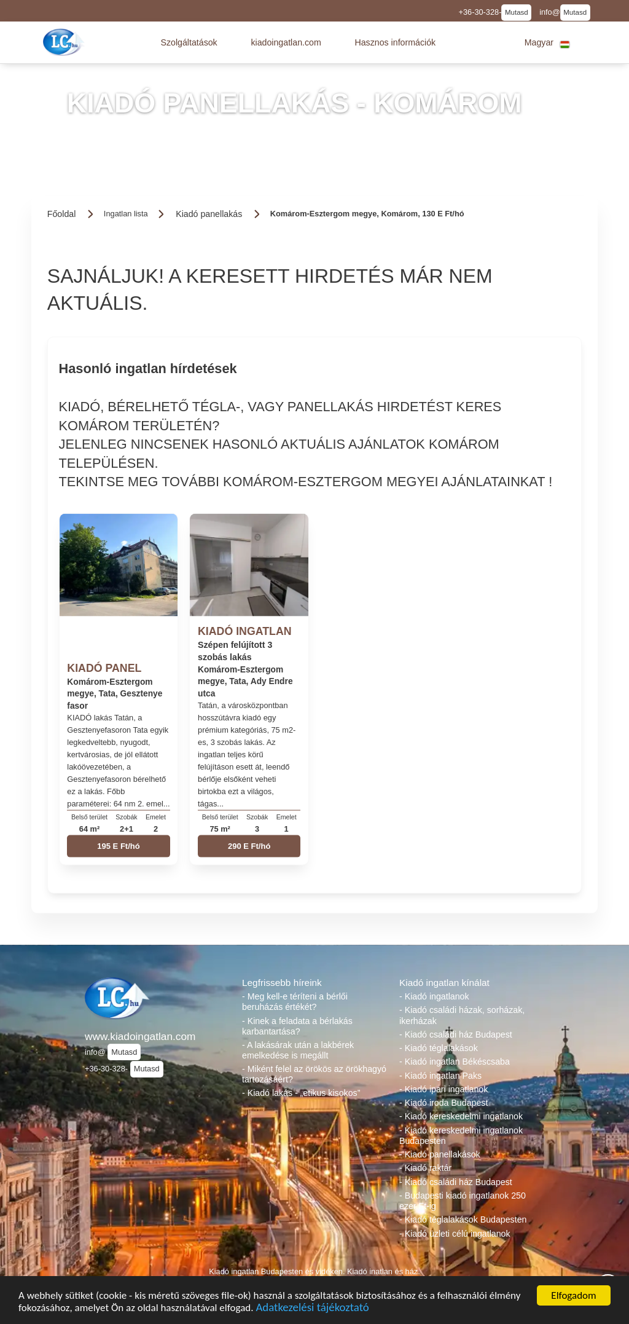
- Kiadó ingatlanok (434, 996)
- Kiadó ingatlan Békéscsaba (454, 1061)
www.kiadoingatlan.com (140, 1036)
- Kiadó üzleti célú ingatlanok (454, 1234)
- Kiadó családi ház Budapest (455, 1034)
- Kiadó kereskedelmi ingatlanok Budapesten (461, 1135)
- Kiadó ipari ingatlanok (443, 1089)
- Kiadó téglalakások (438, 1048)
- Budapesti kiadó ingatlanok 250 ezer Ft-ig (462, 1201)
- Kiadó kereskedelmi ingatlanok (461, 1116)
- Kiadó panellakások (439, 1154)
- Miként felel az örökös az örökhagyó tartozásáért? (314, 1074)
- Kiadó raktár (425, 1168)
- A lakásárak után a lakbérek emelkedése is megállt (298, 1050)
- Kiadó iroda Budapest (443, 1103)
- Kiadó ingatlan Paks (440, 1076)
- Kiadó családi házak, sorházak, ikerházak (462, 1015)
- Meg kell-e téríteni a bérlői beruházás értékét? (295, 1001)
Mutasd (516, 12)
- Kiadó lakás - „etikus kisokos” (301, 1093)
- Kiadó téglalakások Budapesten (462, 1219)
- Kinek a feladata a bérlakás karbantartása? (297, 1026)
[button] (188, 42)
